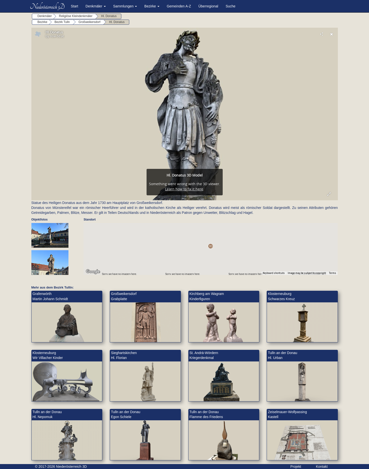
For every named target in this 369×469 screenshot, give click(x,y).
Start (74, 6)
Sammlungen (125, 6)
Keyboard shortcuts (274, 273)
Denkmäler (96, 6)
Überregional (208, 6)
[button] (210, 246)
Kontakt (321, 467)
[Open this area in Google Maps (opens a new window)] (93, 271)
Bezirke (151, 6)
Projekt (295, 467)
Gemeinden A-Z (179, 6)
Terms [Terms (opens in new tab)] (332, 273)
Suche (231, 6)
